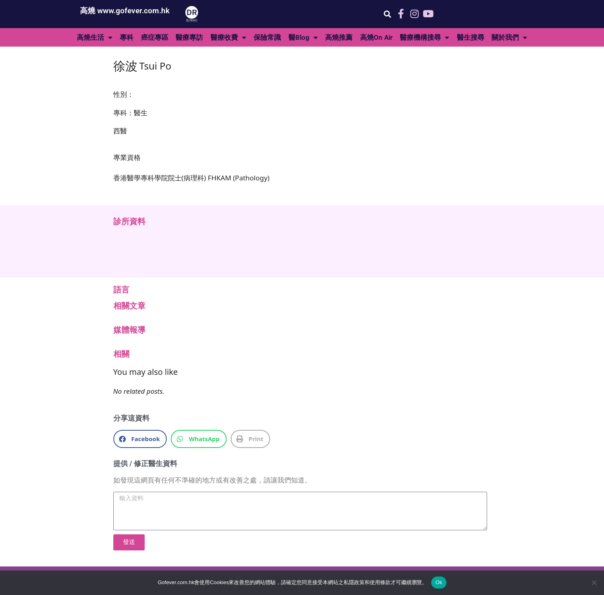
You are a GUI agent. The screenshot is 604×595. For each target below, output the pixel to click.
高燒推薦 (338, 37)
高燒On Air (376, 37)
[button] (387, 14)
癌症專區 (154, 37)
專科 (126, 37)
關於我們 (509, 37)
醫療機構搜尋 (424, 37)
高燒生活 (95, 37)
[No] (594, 583)
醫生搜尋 (470, 37)
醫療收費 (228, 37)
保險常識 (267, 37)
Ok (438, 582)
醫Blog (303, 37)
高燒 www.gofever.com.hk (125, 10)
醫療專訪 (189, 37)
